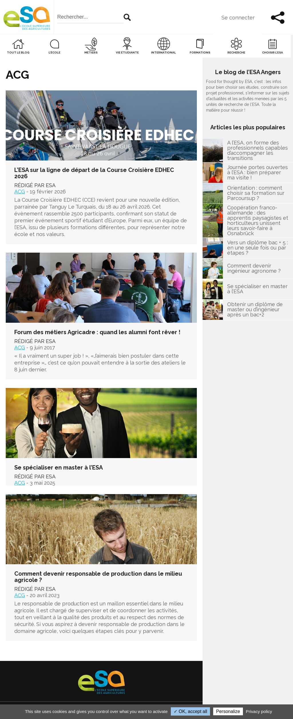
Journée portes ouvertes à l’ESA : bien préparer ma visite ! (257, 173)
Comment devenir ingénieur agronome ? (254, 269)
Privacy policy (259, 711)
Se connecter (237, 18)
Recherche (236, 52)
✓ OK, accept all (190, 711)
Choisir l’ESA (272, 52)
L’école (54, 52)
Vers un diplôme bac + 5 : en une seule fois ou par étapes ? (257, 248)
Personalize (228, 711)
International (163, 52)
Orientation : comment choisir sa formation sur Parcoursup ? (255, 193)
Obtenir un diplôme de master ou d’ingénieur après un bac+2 (255, 310)
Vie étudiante (127, 52)
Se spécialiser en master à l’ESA (58, 467)
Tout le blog (18, 52)
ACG (19, 192)
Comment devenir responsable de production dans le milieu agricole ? (98, 577)
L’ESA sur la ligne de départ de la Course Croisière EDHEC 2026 (94, 173)
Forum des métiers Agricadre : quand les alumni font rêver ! (97, 332)
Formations (200, 52)
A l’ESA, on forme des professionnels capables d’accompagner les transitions (257, 150)
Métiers (91, 52)
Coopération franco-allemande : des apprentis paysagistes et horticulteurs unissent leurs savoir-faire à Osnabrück (257, 220)
